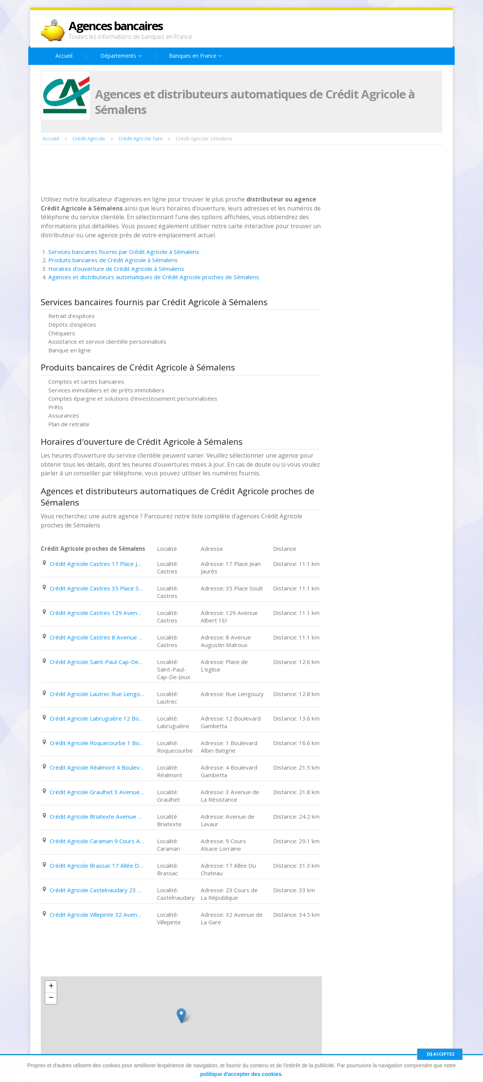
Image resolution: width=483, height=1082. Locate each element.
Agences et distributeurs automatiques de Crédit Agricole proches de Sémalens (153, 277)
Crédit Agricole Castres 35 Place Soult (97, 588)
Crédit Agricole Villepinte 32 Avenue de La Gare (97, 914)
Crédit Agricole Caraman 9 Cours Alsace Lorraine (97, 841)
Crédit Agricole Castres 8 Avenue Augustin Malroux (97, 637)
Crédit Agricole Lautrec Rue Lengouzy (97, 694)
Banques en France (195, 55)
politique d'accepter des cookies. (241, 1074)
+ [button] (51, 986)
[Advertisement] (178, 171)
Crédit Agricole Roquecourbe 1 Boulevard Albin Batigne (97, 743)
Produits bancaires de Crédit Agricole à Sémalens (113, 260)
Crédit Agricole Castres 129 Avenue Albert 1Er (97, 612)
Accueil (63, 55)
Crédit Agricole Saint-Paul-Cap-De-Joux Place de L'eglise (97, 661)
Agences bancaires (116, 26)
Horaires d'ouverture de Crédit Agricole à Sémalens (116, 268)
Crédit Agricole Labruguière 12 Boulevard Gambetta (97, 718)
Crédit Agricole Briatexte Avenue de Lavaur (97, 816)
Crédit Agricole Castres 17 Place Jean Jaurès (97, 563)
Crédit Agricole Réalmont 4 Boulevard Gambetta (97, 767)
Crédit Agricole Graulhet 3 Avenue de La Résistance (97, 792)
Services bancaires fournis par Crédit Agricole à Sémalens (123, 251)
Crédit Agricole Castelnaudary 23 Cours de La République (97, 890)
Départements (120, 55)
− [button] (51, 998)
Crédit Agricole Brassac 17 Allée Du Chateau (97, 865)
